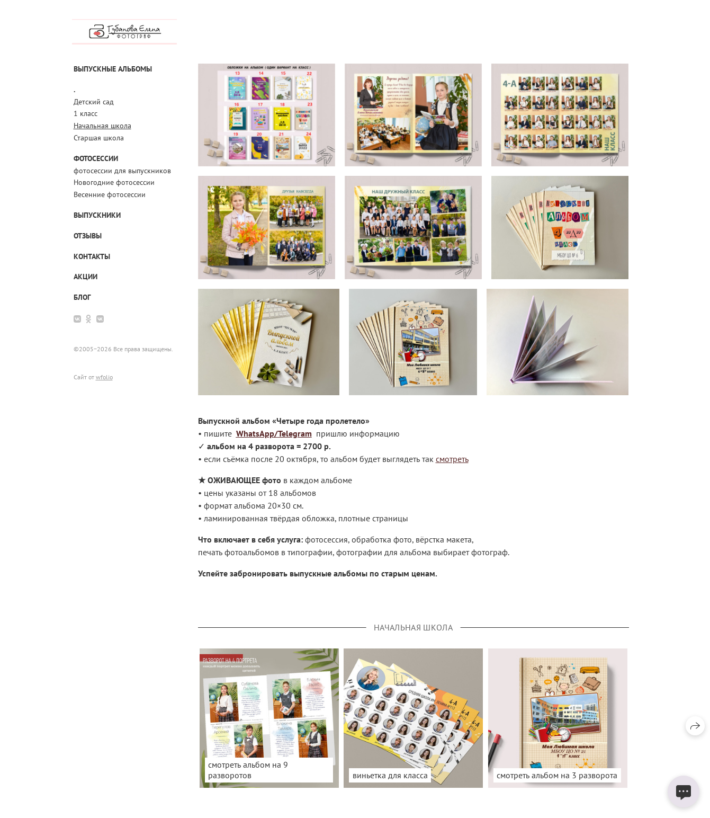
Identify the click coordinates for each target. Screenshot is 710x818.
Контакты (92, 256)
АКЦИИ (85, 276)
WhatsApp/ (257, 433)
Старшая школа (99, 138)
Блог (82, 297)
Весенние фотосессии (110, 194)
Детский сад (94, 101)
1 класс (85, 113)
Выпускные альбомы (113, 69)
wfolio (104, 377)
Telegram (295, 433)
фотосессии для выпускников (122, 170)
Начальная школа (102, 125)
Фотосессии (96, 158)
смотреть (452, 459)
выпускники (97, 215)
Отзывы (88, 236)
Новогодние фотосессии (114, 182)
